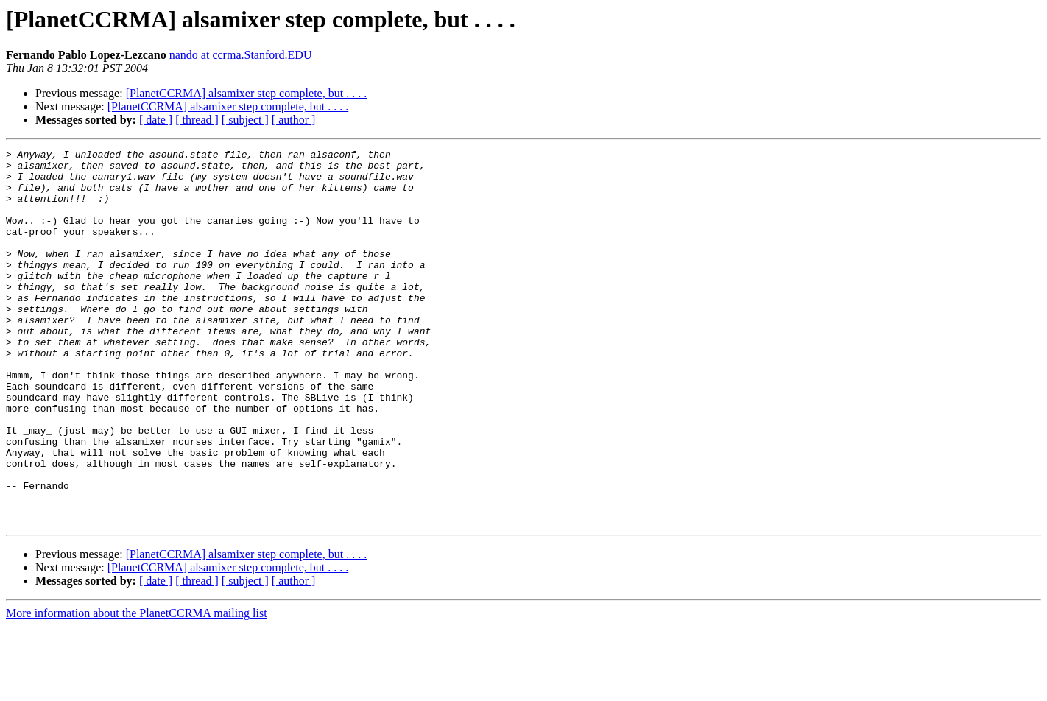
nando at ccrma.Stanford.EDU (240, 55)
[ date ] (155, 119)
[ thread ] (197, 119)
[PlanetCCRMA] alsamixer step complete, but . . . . (246, 93)
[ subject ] (245, 119)
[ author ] (294, 119)
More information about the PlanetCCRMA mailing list (136, 688)
